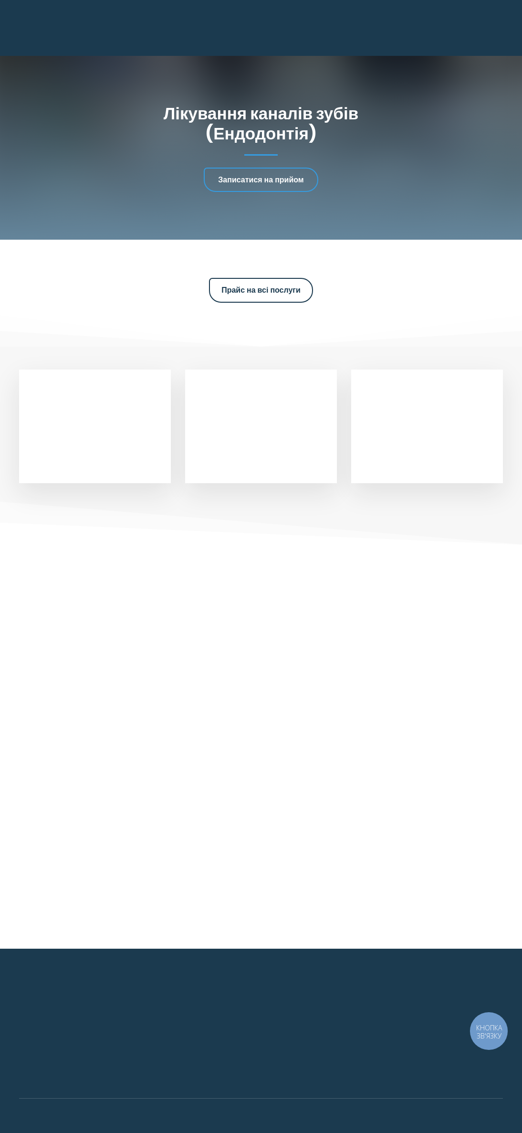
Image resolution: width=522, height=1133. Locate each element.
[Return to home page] (68, 28)
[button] (261, 180)
